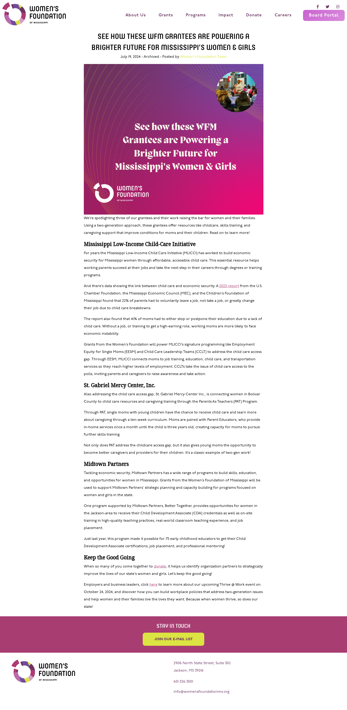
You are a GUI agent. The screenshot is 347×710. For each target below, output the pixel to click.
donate (160, 566)
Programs (196, 15)
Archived (151, 57)
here (153, 585)
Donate (254, 15)
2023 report (229, 286)
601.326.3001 (183, 681)
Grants (166, 15)
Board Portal (324, 15)
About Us (135, 15)
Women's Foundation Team (203, 57)
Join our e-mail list (173, 639)
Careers (283, 15)
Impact (226, 15)
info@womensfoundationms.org (201, 691)
